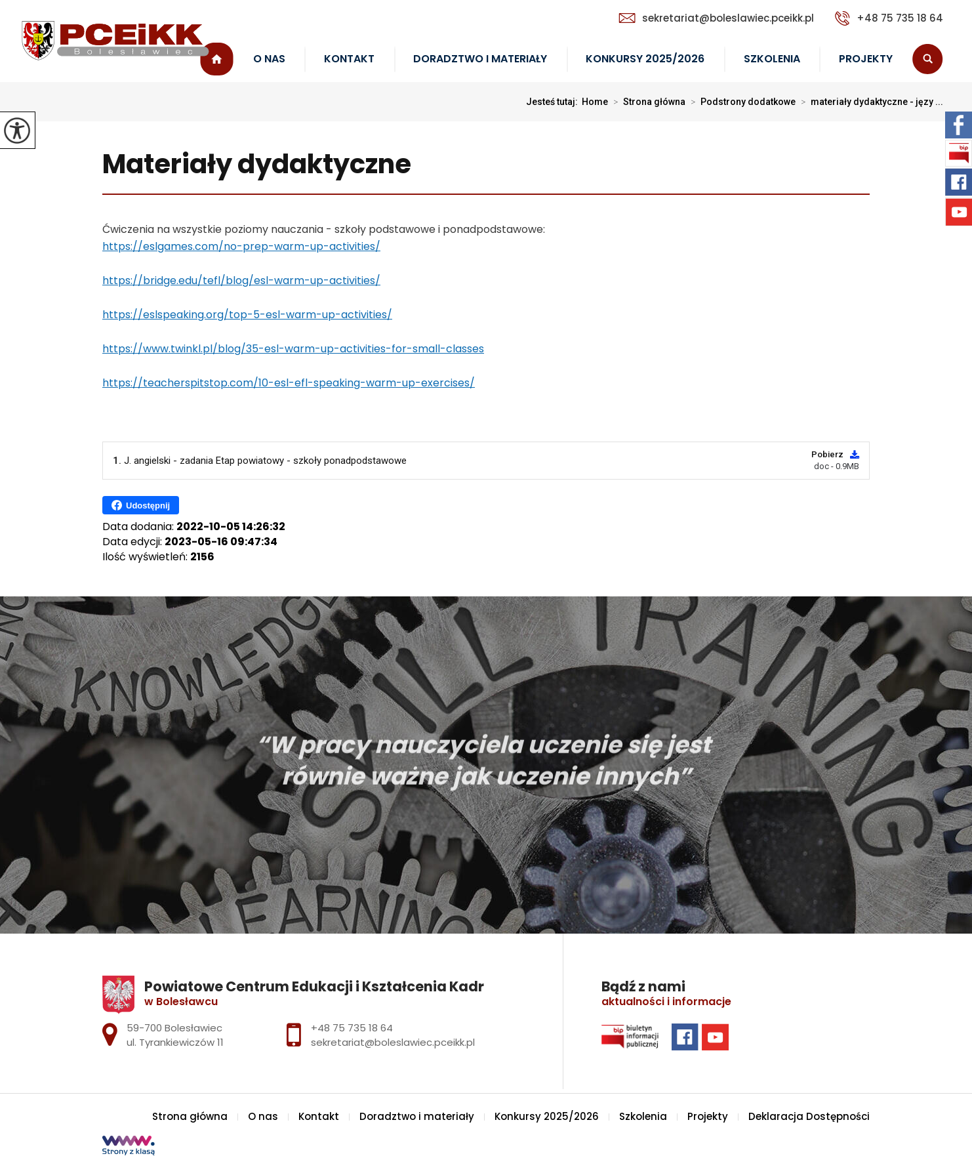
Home (595, 101)
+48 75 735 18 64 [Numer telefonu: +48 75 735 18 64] (352, 1028)
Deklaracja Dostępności (809, 1116)
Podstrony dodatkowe (740, 101)
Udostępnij (140, 505)
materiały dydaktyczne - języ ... (869, 101)
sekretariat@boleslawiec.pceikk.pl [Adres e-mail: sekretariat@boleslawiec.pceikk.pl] (393, 1042)
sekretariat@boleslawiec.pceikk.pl (716, 18)
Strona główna (646, 101)
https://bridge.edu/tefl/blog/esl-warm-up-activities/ (241, 280)
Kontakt (349, 58)
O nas (269, 58)
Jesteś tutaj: (554, 101)
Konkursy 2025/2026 (645, 58)
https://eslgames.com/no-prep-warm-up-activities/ (241, 246)
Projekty (866, 58)
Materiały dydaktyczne (256, 165)
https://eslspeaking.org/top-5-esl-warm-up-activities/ (247, 314)
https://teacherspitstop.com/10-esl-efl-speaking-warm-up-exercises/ (288, 382)
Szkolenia (772, 58)
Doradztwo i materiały (480, 58)
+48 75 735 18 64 (889, 18)
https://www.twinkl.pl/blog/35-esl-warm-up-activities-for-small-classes (293, 348)
